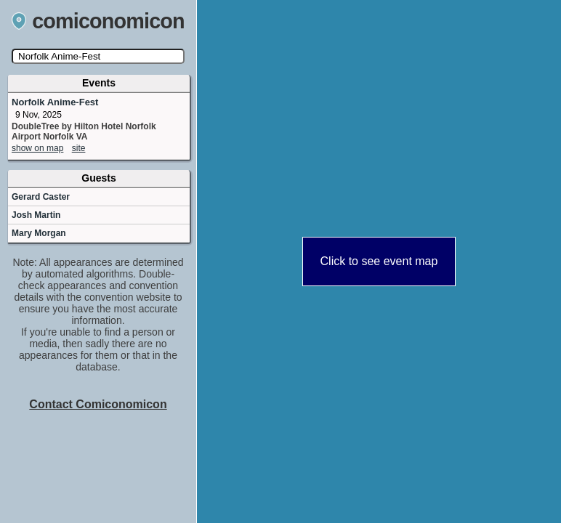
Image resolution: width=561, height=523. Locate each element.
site (79, 148)
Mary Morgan (39, 233)
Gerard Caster (41, 197)
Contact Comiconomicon (97, 404)
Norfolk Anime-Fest (55, 102)
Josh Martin (36, 215)
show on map (37, 148)
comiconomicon (98, 21)
